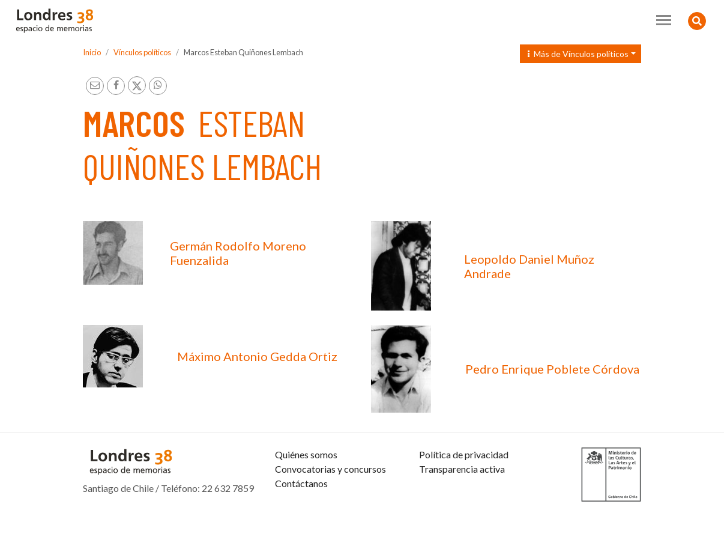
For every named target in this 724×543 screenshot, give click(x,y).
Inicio (92, 52)
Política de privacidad (463, 483)
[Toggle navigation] (663, 20)
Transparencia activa (462, 497)
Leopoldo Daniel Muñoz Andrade (529, 266)
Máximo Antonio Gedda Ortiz (257, 356)
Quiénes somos (306, 483)
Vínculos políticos (142, 52)
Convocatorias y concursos (330, 497)
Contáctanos (301, 512)
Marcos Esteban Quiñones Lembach (243, 52)
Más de (578, 54)
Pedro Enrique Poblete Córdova (552, 369)
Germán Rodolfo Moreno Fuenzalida (238, 252)
